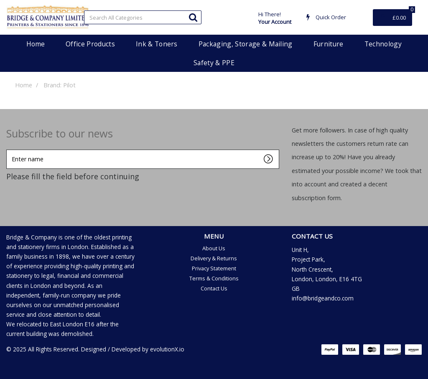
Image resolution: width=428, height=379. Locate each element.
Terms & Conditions (214, 278)
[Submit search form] (193, 17)
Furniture (328, 43)
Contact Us (214, 288)
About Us (213, 248)
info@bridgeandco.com (323, 298)
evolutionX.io (167, 349)
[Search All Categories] (142, 17)
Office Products (90, 43)
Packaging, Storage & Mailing (246, 43)
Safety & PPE (214, 62)
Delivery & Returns (214, 258)
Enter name (8, 149)
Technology (383, 43)
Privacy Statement (214, 268)
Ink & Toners (157, 43)
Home (35, 43)
